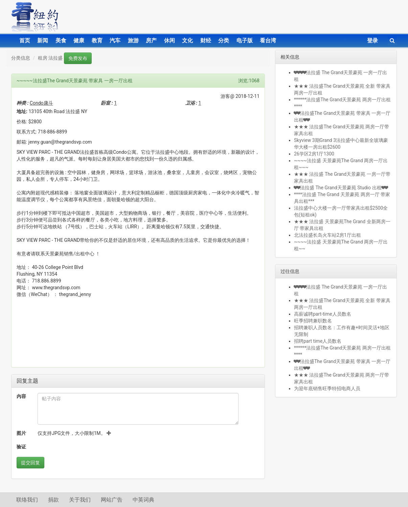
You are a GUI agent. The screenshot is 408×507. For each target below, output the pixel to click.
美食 (60, 40)
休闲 (169, 40)
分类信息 (20, 58)
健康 (78, 40)
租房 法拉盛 (50, 58)
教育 (97, 40)
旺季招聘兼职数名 (313, 320)
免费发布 (77, 58)
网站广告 (111, 500)
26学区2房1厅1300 (314, 153)
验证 (21, 446)
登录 (372, 40)
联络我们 (27, 500)
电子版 (244, 40)
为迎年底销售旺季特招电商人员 (327, 388)
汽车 (115, 40)
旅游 (133, 40)
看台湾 (268, 40)
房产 (151, 40)
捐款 (53, 500)
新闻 (42, 40)
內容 (21, 396)
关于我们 (80, 500)
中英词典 (143, 500)
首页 (24, 40)
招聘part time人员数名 (317, 341)
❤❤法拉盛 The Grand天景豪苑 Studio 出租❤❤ (341, 187)
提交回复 (30, 462)
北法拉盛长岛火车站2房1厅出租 (327, 235)
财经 (205, 40)
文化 (187, 40)
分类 (223, 40)
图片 (21, 433)
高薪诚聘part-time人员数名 (322, 314)
